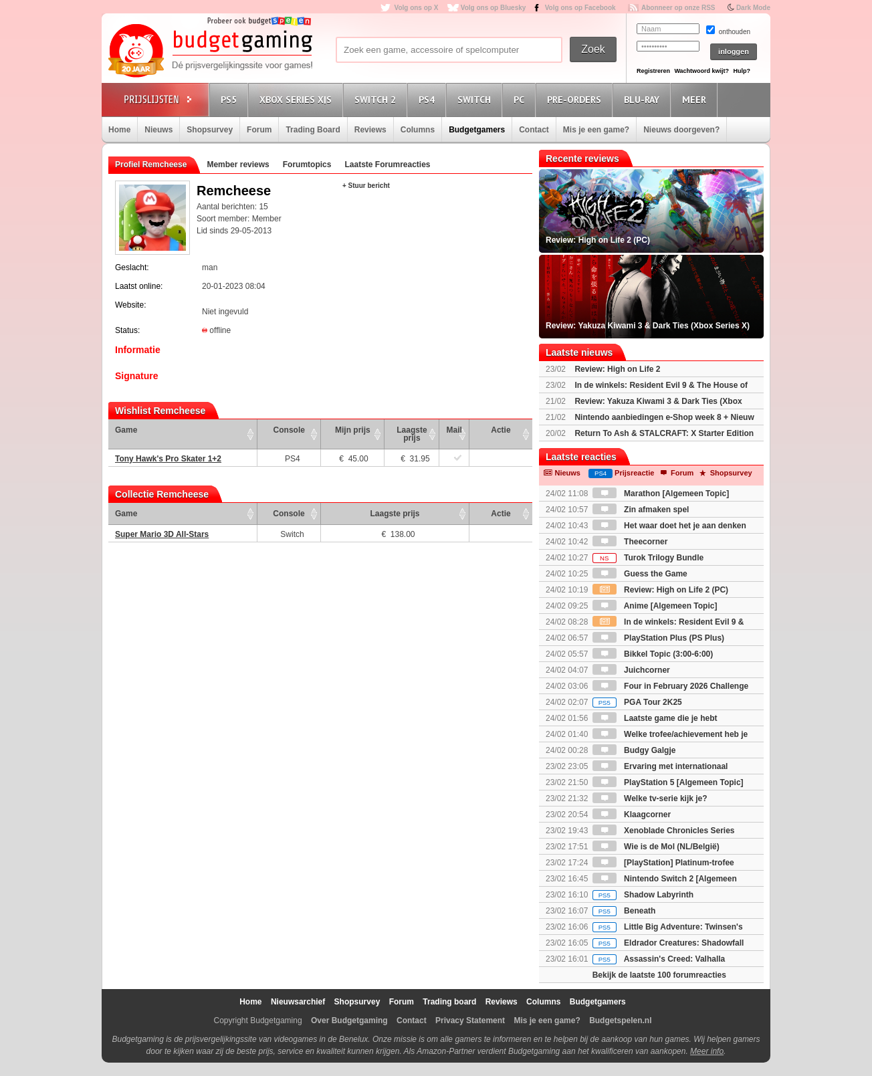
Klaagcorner (631, 814)
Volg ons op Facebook (580, 7)
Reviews (370, 129)
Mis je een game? (596, 129)
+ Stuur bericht (366, 185)
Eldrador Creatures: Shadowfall (668, 943)
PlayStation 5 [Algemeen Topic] (668, 782)
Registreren (653, 71)
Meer (696, 99)
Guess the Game (639, 573)
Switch (476, 99)
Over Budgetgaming (349, 1020)
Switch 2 (377, 99)
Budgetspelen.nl (620, 1020)
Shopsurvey (210, 129)
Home (119, 129)
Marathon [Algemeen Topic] (660, 493)
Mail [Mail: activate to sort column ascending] (454, 430)
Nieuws (158, 129)
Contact (534, 129)
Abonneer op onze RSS (678, 7)
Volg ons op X (416, 7)
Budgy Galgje (634, 750)
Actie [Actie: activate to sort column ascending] (500, 430)
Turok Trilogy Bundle (647, 557)
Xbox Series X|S (297, 99)
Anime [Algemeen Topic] (655, 606)
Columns (418, 129)
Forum (259, 129)
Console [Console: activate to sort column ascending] (289, 430)
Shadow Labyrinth (642, 894)
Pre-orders (576, 99)
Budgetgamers (477, 129)
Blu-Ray (643, 99)
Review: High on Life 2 (617, 369)
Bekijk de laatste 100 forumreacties (659, 975)
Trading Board (313, 129)
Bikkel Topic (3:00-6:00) (653, 654)
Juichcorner (631, 670)
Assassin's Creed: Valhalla (659, 959)
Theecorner (630, 541)
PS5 (231, 99)
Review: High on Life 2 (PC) (660, 590)
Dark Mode (753, 7)
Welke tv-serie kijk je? (649, 798)
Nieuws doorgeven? (681, 129)
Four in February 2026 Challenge (670, 686)
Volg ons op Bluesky (493, 7)
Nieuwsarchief (298, 1001)
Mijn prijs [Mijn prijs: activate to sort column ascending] (352, 430)
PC (521, 99)
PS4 (429, 99)
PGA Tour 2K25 (637, 702)
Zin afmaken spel (640, 509)
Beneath (624, 911)
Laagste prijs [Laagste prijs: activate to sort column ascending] (412, 434)
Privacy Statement (470, 1020)
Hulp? (741, 71)
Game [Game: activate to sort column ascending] (126, 430)
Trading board (449, 1001)
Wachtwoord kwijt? (701, 71)
